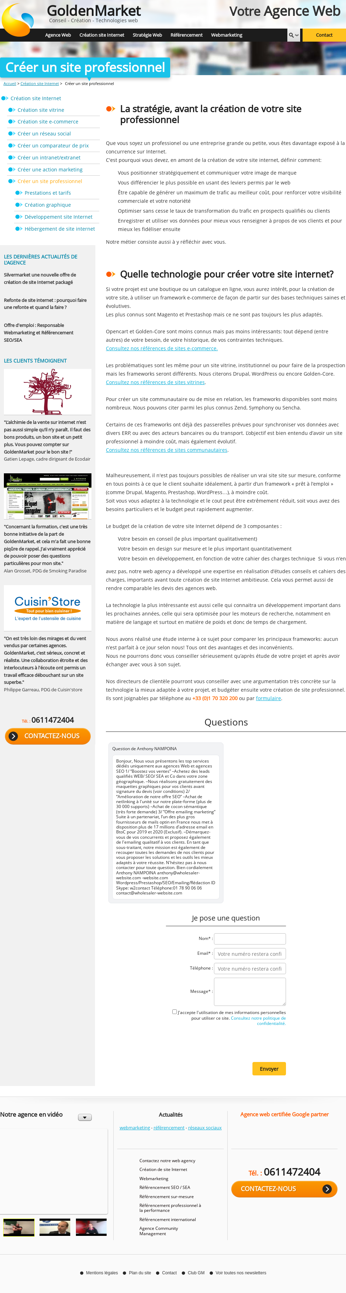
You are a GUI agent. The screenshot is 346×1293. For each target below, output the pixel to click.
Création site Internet (39, 83)
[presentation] (232, 1043)
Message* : (201, 992)
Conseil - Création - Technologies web (94, 12)
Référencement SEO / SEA (164, 1187)
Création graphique (48, 204)
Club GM (196, 1272)
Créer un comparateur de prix (53, 145)
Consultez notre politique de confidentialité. (258, 1020)
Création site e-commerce (48, 121)
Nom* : (206, 939)
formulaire (268, 698)
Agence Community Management (158, 1230)
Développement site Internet (59, 216)
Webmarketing (153, 1179)
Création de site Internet (163, 1169)
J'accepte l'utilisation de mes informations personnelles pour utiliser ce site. (232, 1017)
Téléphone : (201, 968)
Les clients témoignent (35, 360)
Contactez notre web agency (167, 1161)
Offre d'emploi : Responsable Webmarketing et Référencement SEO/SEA (38, 332)
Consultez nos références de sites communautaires (166, 450)
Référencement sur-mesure (166, 1197)
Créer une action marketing (50, 169)
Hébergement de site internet (60, 228)
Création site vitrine (41, 110)
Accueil (10, 83)
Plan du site (140, 1272)
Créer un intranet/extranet (49, 157)
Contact (324, 35)
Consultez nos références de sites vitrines (155, 382)
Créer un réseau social (44, 133)
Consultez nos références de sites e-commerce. (162, 348)
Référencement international (167, 1219)
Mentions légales (102, 1272)
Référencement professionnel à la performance (170, 1207)
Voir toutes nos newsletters (241, 1272)
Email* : (205, 954)
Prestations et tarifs (48, 192)
